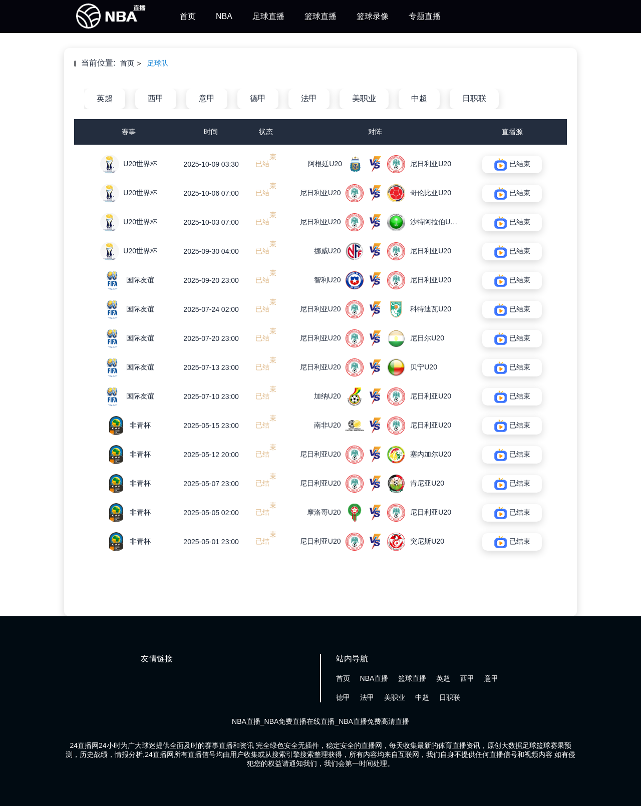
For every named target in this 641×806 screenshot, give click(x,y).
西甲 (156, 98)
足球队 (157, 63)
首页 (188, 16)
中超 (419, 98)
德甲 (258, 98)
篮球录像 (373, 16)
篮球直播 (320, 16)
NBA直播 (374, 678)
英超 (105, 98)
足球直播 (268, 16)
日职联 (474, 98)
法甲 (309, 98)
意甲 (207, 98)
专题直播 (425, 16)
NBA (224, 16)
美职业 (364, 98)
